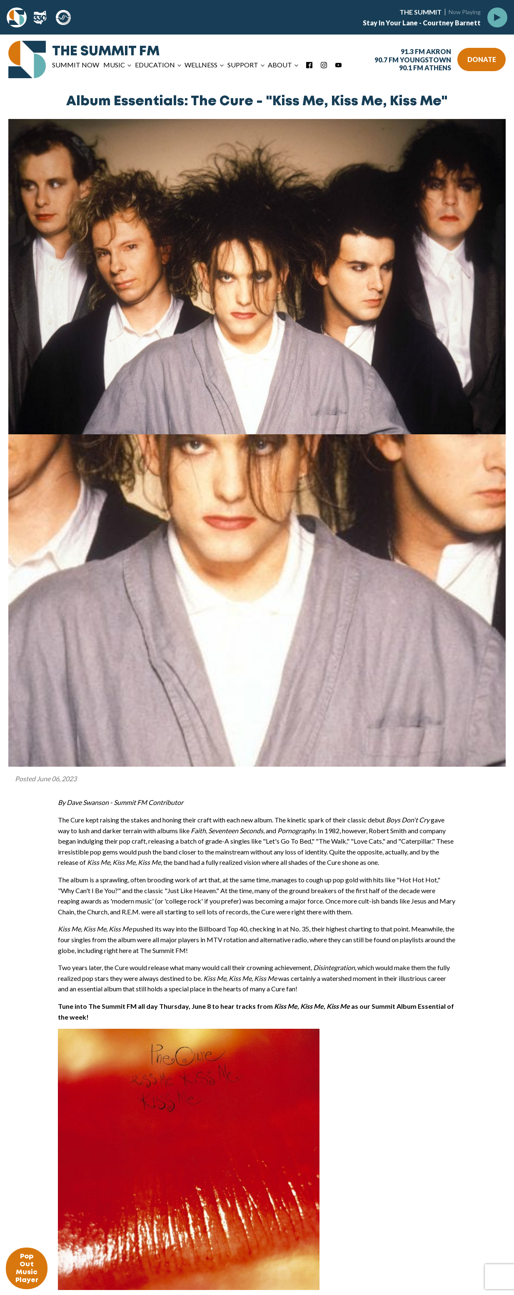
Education (155, 65)
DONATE (481, 59)
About (280, 65)
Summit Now (75, 65)
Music (114, 65)
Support (242, 65)
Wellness (201, 65)
